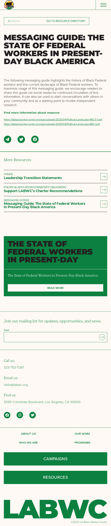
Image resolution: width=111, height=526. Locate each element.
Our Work (82, 433)
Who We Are (28, 442)
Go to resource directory (46, 21)
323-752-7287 (14, 367)
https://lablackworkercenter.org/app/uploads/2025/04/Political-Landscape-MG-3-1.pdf (53, 120)
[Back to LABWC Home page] (9, 5)
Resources (55, 477)
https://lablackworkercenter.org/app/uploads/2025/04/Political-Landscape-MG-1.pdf (52, 124)
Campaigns (55, 459)
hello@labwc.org (16, 385)
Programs (83, 442)
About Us (28, 433)
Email (6, 330)
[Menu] (103, 5)
